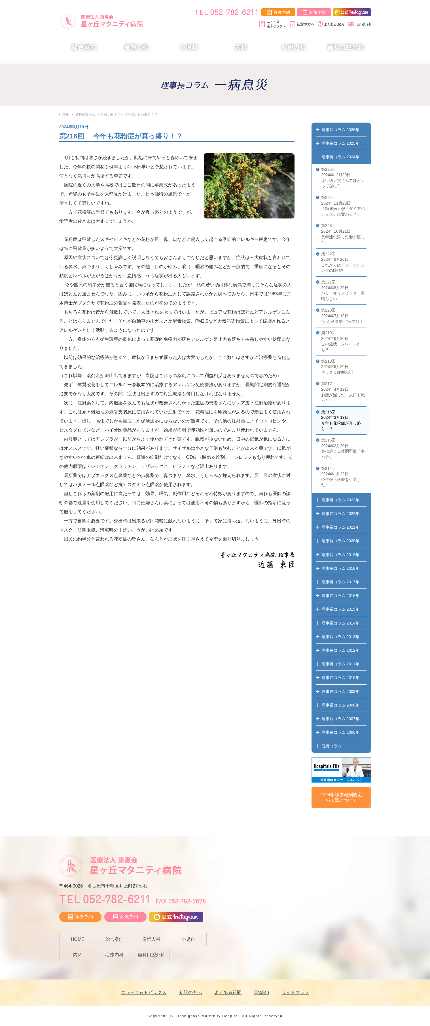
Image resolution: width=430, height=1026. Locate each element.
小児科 (189, 47)
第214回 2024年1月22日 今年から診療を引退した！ (341, 476)
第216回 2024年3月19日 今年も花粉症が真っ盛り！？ (341, 420)
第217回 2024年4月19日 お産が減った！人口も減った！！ (343, 392)
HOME (64, 114)
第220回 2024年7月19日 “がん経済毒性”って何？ (342, 315)
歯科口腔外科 (346, 47)
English (261, 992)
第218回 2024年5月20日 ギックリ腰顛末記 (337, 367)
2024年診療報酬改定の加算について (341, 797)
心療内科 (293, 47)
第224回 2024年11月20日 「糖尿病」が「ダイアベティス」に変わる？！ (343, 205)
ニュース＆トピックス (143, 992)
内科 (241, 47)
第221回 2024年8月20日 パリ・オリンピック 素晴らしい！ (343, 290)
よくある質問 (228, 992)
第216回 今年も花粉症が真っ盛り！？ (129, 114)
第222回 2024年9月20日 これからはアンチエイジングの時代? (343, 262)
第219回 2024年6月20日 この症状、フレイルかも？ (341, 341)
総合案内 (84, 47)
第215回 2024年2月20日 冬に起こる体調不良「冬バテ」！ (343, 448)
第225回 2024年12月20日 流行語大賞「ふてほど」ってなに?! (343, 177)
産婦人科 (136, 47)
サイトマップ (295, 992)
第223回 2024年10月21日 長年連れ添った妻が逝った (343, 234)
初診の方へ (190, 992)
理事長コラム (85, 114)
